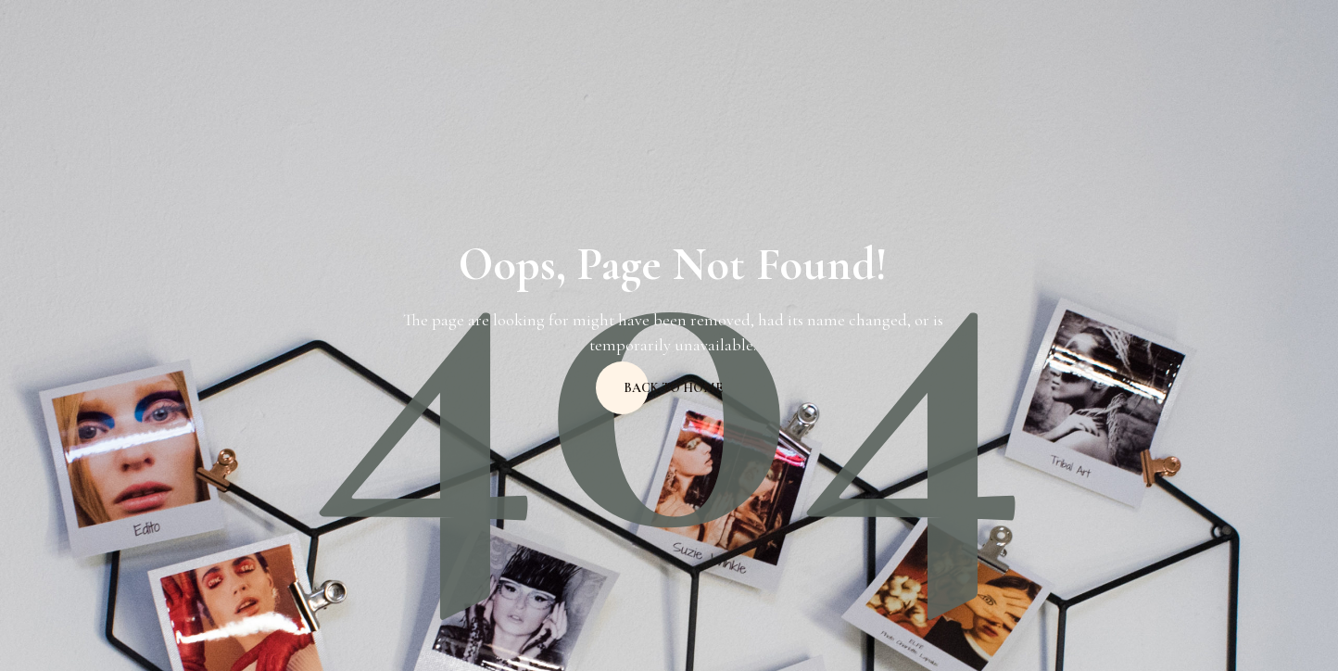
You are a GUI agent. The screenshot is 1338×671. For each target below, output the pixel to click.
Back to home (673, 388)
